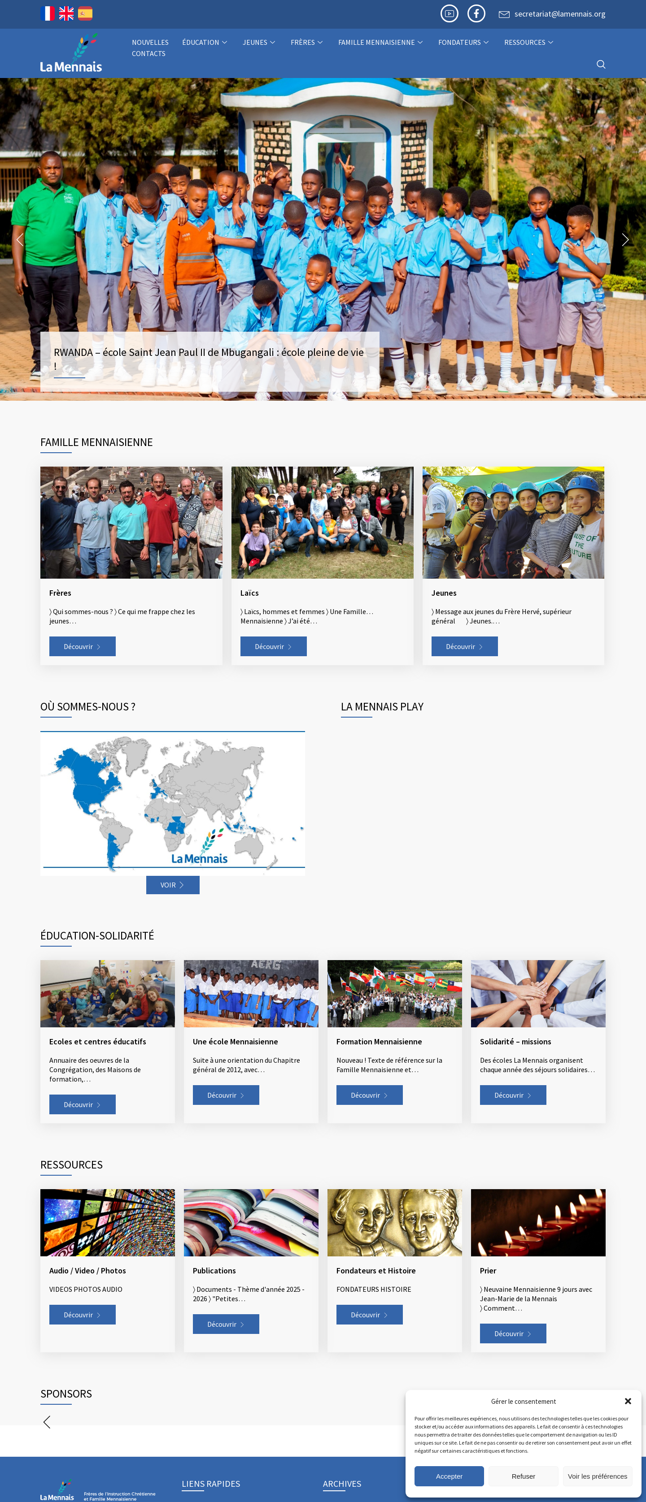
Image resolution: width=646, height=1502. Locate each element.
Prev (20, 239)
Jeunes (260, 42)
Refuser (524, 1476)
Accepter (449, 1476)
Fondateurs (464, 42)
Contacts (149, 53)
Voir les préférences (598, 1476)
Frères (308, 42)
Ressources (529, 42)
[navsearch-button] (601, 64)
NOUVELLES (150, 42)
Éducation (205, 42)
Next (626, 239)
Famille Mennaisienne (381, 42)
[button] (628, 1401)
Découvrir (78, 646)
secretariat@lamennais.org (560, 14)
